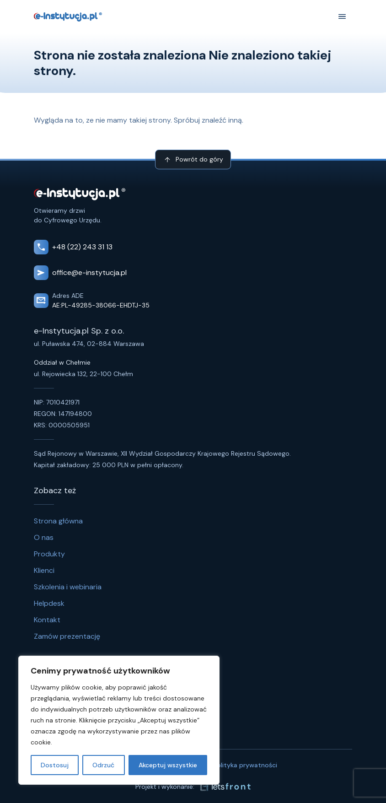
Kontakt (47, 620)
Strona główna (58, 521)
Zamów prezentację (67, 636)
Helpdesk (49, 603)
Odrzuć (103, 765)
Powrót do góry (193, 159)
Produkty (49, 554)
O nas (44, 537)
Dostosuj (55, 765)
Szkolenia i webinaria (68, 587)
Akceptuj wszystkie (168, 765)
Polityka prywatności (245, 765)
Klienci (44, 570)
